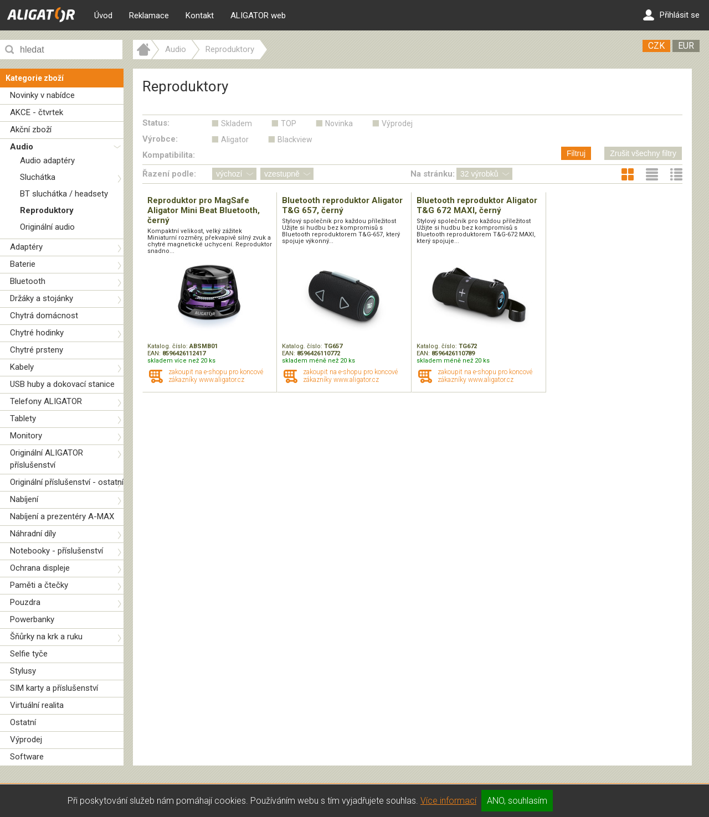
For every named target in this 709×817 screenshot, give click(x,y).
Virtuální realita (37, 705)
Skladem (236, 123)
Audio (21, 147)
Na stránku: (432, 174)
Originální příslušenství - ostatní (67, 482)
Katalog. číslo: (168, 346)
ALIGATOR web (258, 15)
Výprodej (26, 739)
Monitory (26, 436)
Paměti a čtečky (39, 585)
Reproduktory (47, 210)
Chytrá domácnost (44, 315)
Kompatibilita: (168, 155)
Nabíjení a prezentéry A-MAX (62, 516)
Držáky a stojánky (41, 298)
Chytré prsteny (36, 350)
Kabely (22, 367)
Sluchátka (37, 177)
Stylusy (23, 671)
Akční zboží (31, 130)
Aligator (235, 139)
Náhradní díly (33, 534)
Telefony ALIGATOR (46, 401)
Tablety (23, 418)
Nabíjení (24, 499)
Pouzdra (25, 602)
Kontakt (200, 15)
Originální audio (47, 227)
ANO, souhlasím (517, 800)
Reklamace (149, 15)
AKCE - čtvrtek (36, 112)
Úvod (103, 15)
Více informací (448, 800)
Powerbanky (32, 619)
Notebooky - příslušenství (56, 551)
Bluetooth (27, 281)
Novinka (339, 123)
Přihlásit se (671, 15)
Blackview (295, 139)
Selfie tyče (29, 654)
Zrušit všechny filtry (643, 153)
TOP (288, 123)
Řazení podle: (169, 174)
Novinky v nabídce (42, 95)
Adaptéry (26, 247)
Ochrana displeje (40, 568)
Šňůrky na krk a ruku (46, 637)
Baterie (22, 264)
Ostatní (23, 722)
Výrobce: (160, 139)
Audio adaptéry (47, 161)
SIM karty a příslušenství (54, 688)
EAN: (154, 353)
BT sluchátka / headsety (64, 194)
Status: (155, 123)
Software (27, 757)
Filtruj (576, 153)
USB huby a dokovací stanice (62, 384)
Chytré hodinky (37, 333)
